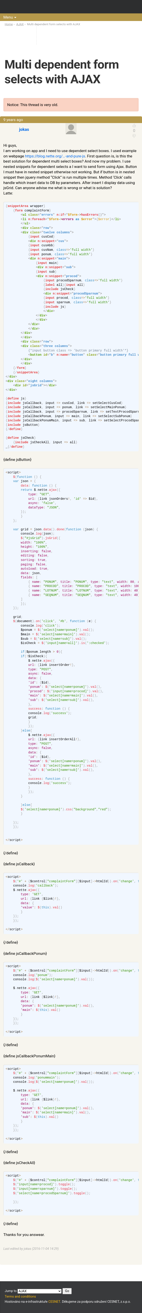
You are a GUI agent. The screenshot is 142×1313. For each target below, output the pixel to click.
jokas (24, 129)
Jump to (38, 1291)
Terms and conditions (20, 1296)
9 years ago (13, 119)
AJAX (20, 24)
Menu (8, 17)
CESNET (54, 1302)
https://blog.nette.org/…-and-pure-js (55, 156)
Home (9, 24)
